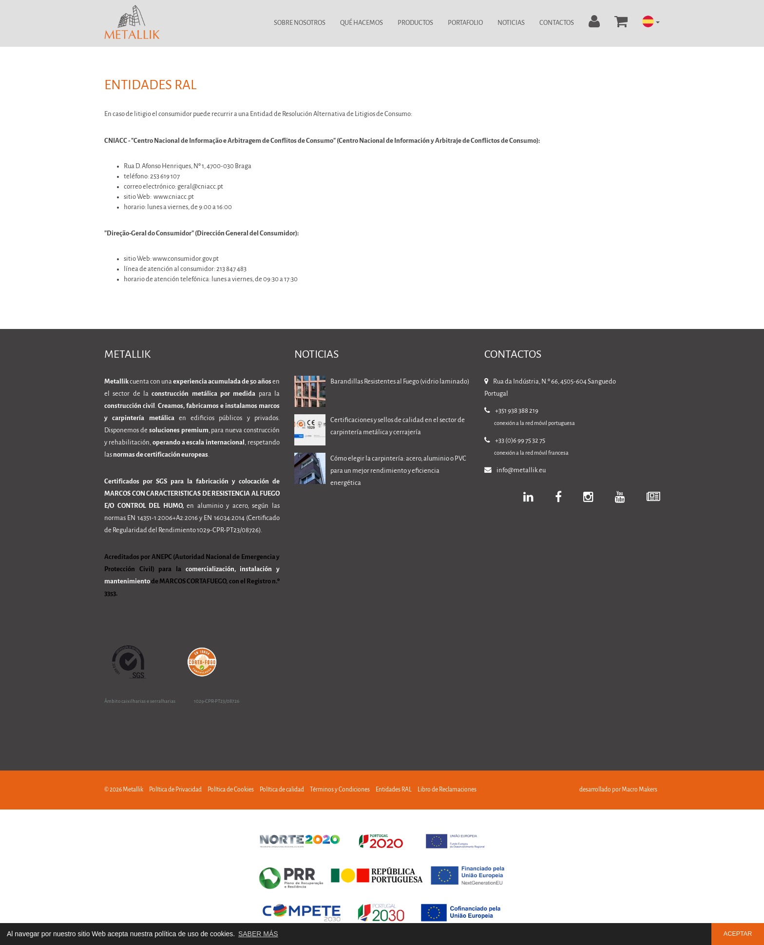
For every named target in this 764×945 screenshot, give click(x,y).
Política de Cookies (231, 790)
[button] (651, 22)
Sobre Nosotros (299, 23)
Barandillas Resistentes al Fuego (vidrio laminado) (399, 382)
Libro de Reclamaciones (447, 790)
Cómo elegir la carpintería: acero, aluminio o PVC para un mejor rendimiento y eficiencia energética (398, 471)
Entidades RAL (394, 790)
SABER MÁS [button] (258, 934)
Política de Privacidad (175, 790)
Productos (415, 23)
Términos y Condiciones (340, 790)
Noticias (511, 23)
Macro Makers (639, 790)
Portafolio (465, 23)
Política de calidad (282, 790)
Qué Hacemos (361, 23)
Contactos (556, 23)
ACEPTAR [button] (738, 933)
